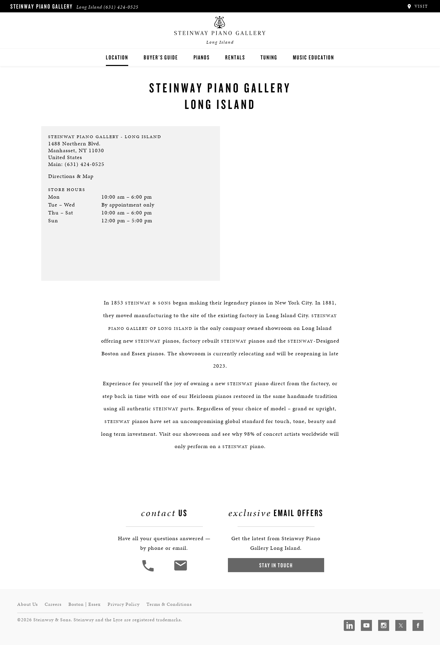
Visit (417, 6)
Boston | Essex (84, 604)
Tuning (269, 57)
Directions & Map (71, 176)
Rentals (235, 57)
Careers (53, 604)
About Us (27, 604)
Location (117, 57)
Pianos (202, 57)
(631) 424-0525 (121, 7)
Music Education (313, 57)
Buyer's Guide (161, 57)
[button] (149, 571)
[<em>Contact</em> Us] (180, 571)
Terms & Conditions (169, 604)
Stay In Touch (276, 565)
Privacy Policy (124, 604)
